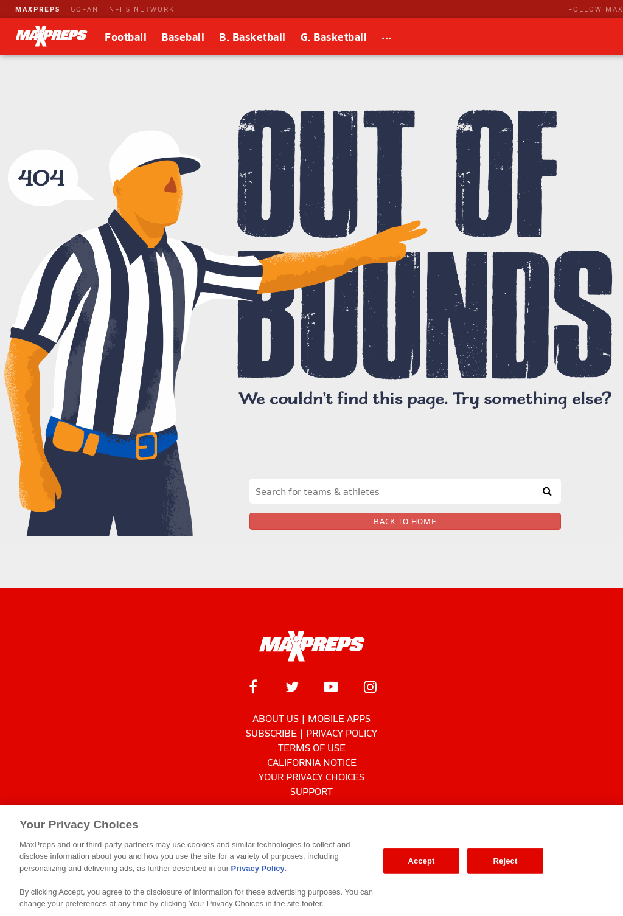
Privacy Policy (341, 732)
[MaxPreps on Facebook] (253, 687)
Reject (505, 861)
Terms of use (312, 747)
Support (311, 791)
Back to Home (405, 521)
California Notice (312, 761)
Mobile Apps (339, 718)
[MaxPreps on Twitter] (292, 687)
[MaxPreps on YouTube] (331, 687)
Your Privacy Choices (311, 776)
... (386, 34)
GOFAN (85, 8)
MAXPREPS (37, 8)
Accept (421, 861)
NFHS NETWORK (142, 8)
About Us (275, 718)
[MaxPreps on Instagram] (370, 687)
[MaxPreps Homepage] (312, 646)
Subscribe (271, 732)
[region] (311, 860)
